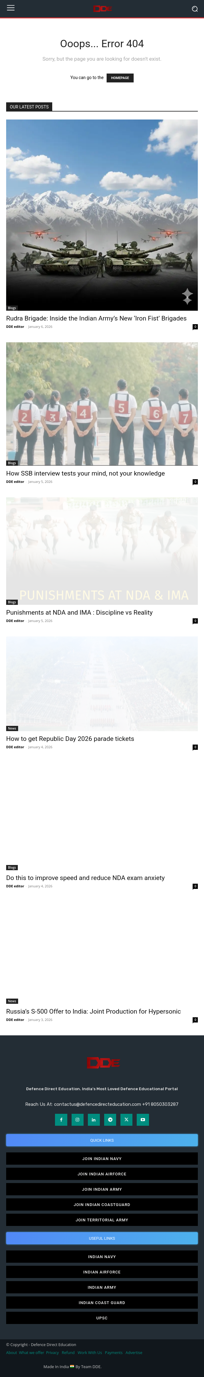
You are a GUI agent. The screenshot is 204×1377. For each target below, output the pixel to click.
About (11, 1352)
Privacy (53, 1352)
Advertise (134, 1352)
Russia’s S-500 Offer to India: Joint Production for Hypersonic (93, 1011)
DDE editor (15, 326)
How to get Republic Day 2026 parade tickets (70, 738)
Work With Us (90, 1352)
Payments (114, 1352)
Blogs (12, 308)
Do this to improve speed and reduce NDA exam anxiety (85, 878)
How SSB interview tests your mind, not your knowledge (85, 473)
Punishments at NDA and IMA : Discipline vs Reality (79, 612)
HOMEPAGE (120, 78)
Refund (68, 1352)
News (12, 728)
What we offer (31, 1352)
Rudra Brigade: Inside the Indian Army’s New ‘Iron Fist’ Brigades (96, 318)
